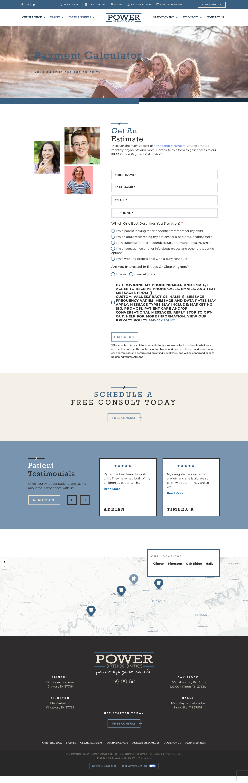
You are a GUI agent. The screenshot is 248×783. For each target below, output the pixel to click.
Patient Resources (147, 750)
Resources (189, 17)
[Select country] (114, 218)
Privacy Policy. (165, 327)
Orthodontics (164, 17)
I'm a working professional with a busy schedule (151, 265)
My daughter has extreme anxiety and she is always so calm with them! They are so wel (188, 490)
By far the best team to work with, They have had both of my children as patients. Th (127, 488)
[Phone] (164, 218)
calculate (125, 343)
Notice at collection (104, 773)
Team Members (199, 750)
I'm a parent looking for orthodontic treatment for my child (159, 237)
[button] (72, 506)
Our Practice (38, 17)
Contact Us (210, 17)
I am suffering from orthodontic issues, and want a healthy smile (163, 249)
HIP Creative (143, 765)
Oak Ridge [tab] (194, 570)
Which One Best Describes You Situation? (147, 230)
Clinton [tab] (158, 570)
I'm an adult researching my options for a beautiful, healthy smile (164, 243)
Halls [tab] (209, 570)
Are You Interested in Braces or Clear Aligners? (151, 273)
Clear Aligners (82, 17)
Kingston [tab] (175, 570)
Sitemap (154, 761)
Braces (59, 17)
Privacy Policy (172, 761)
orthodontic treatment (170, 146)
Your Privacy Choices (134, 773)
